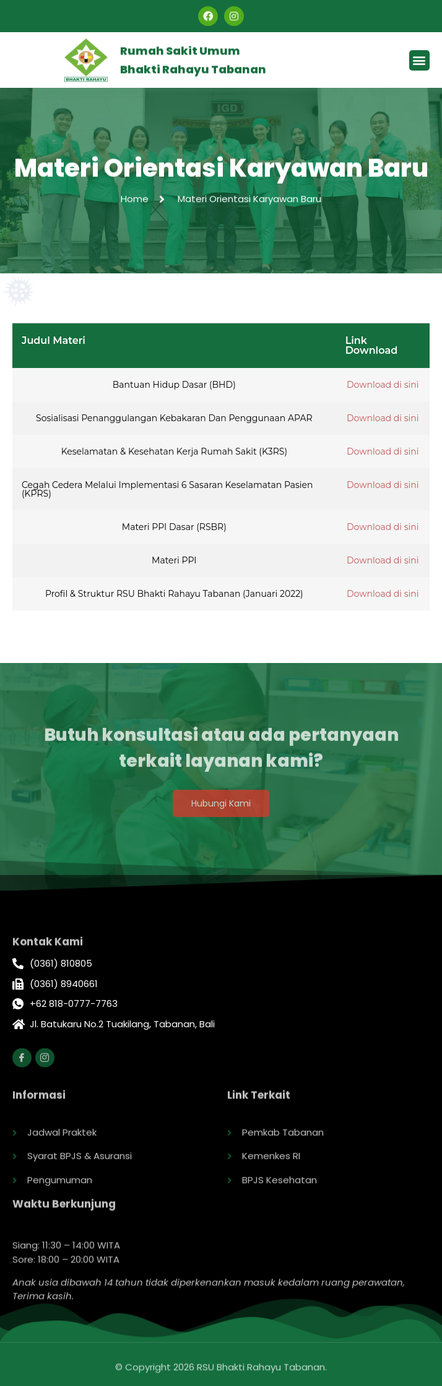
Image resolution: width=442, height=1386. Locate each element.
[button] (419, 62)
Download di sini (383, 384)
